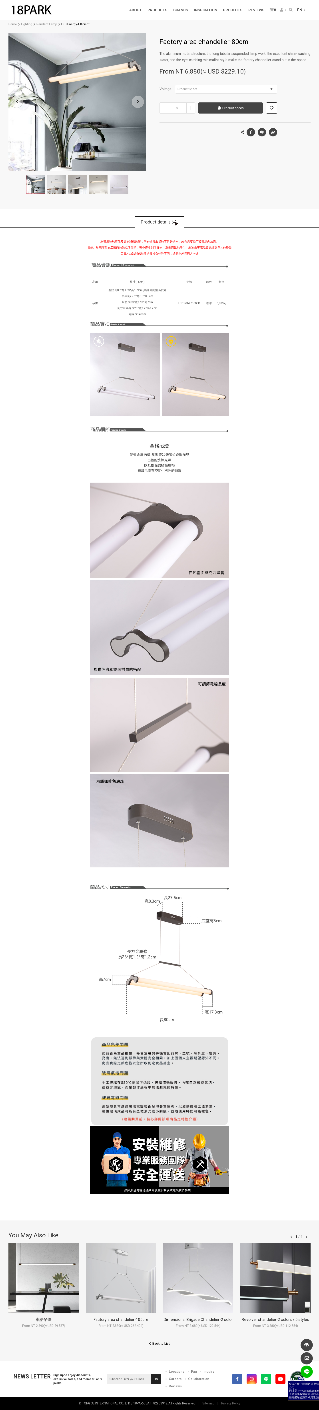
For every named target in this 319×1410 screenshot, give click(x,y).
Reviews (175, 1386)
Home (12, 24)
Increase (190, 108)
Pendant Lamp (46, 24)
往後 (306, 1237)
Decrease (164, 108)
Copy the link (273, 131)
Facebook (251, 132)
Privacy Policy (230, 1403)
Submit (156, 1379)
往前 (291, 1237)
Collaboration (198, 1379)
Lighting (26, 24)
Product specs (225, 89)
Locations (176, 1372)
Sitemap (208, 1403)
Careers (175, 1379)
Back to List (161, 1344)
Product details (156, 222)
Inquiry (208, 1372)
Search (291, 10)
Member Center (281, 10)
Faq (194, 1372)
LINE (262, 132)
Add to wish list (271, 108)
